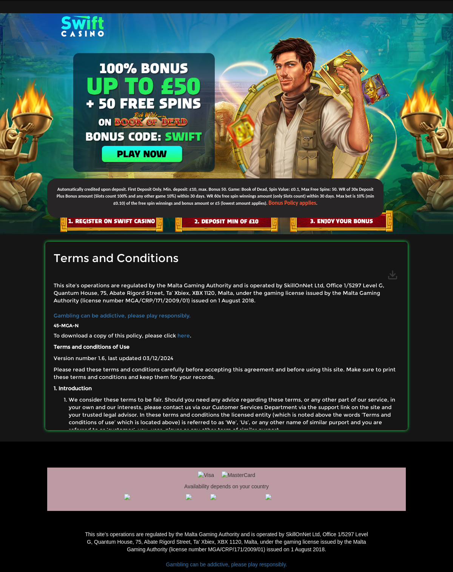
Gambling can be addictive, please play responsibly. (122, 315)
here (183, 335)
